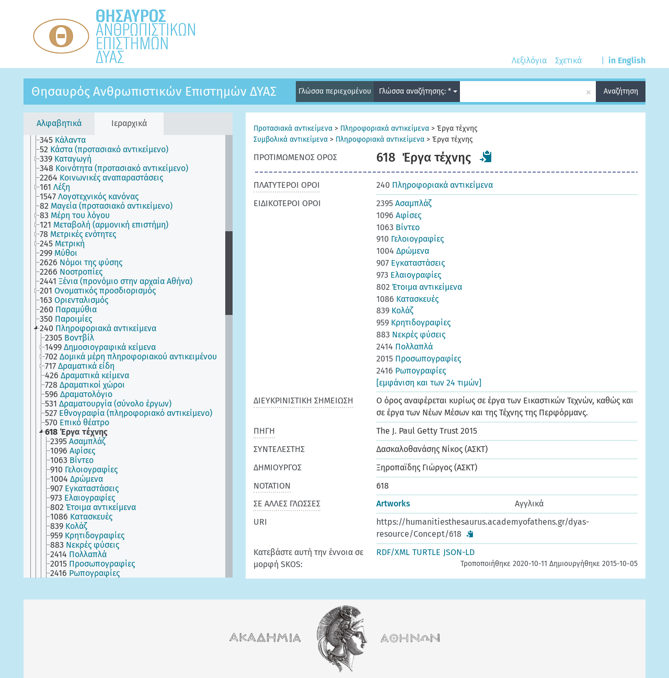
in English (626, 60)
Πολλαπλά (404, 347)
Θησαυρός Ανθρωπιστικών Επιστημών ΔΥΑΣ (153, 91)
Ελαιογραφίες (408, 275)
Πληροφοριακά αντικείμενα (384, 128)
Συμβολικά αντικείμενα (290, 139)
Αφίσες (398, 215)
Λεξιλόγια (529, 60)
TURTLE (426, 552)
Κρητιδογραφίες (413, 322)
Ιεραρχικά (129, 123)
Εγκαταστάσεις (410, 263)
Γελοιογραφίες (410, 239)
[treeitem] (67, 140)
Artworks (393, 503)
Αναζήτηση (621, 91)
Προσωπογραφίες (418, 359)
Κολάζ (394, 310)
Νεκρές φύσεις (410, 335)
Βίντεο (398, 227)
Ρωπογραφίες (411, 371)
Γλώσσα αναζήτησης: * (418, 91)
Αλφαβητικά (59, 123)
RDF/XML (393, 552)
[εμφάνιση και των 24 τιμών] (428, 383)
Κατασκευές (407, 299)
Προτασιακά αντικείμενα (292, 128)
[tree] (128, 356)
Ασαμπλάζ (403, 203)
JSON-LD (459, 552)
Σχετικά (568, 60)
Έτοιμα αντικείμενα (419, 287)
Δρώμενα (402, 251)
